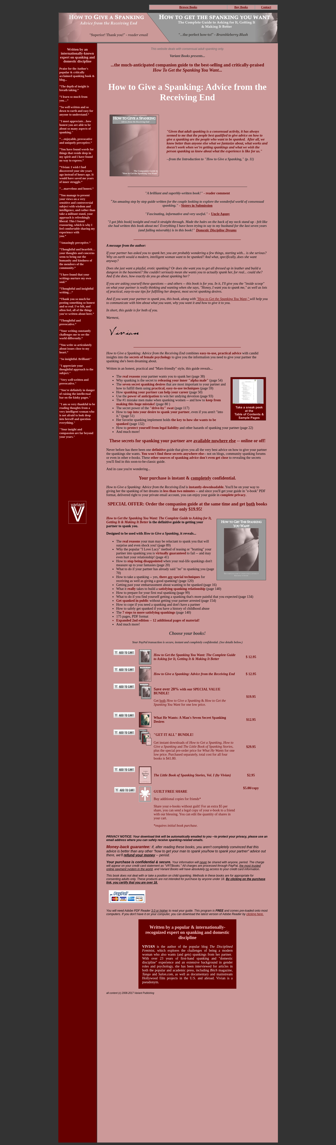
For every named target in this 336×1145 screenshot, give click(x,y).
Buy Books (241, 7)
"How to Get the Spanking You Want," (223, 299)
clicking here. (255, 914)
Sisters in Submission (197, 205)
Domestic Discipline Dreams (216, 230)
